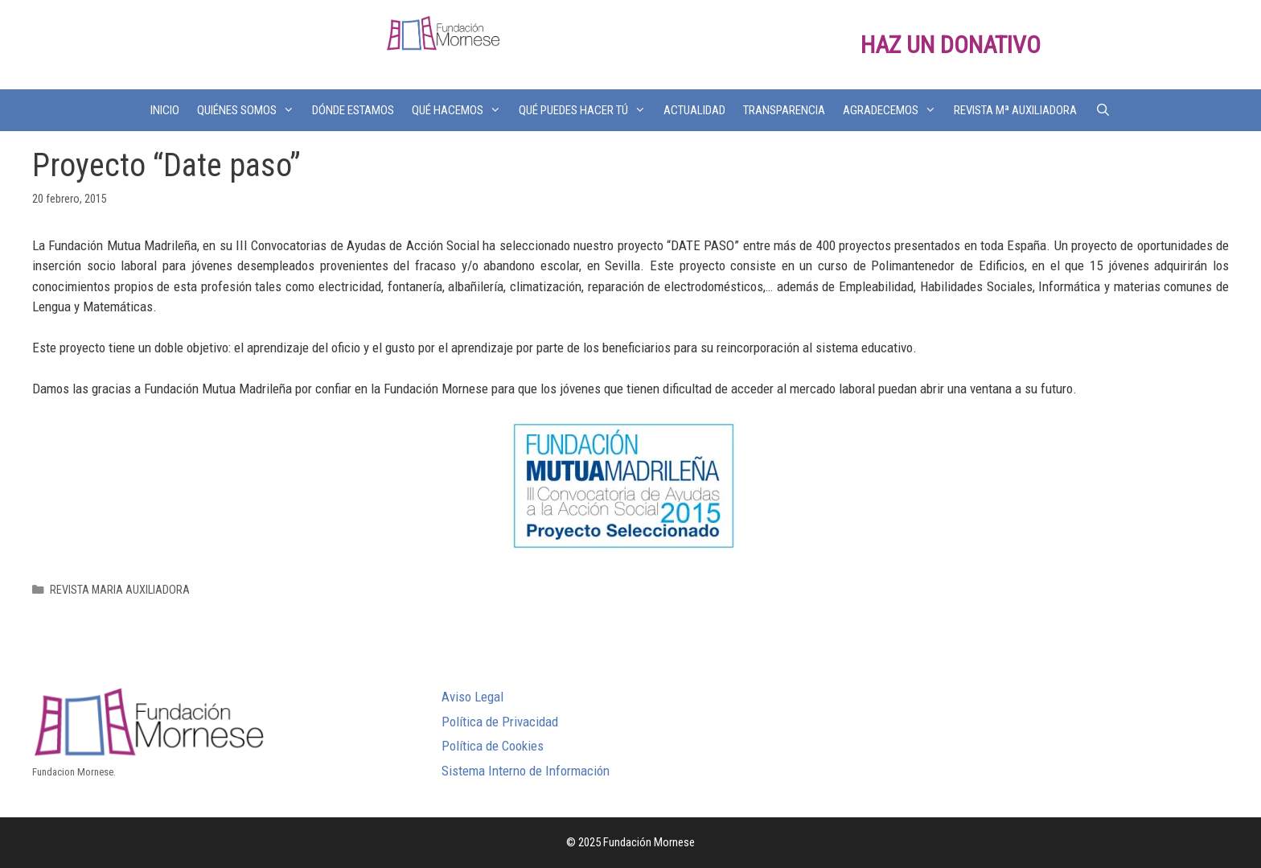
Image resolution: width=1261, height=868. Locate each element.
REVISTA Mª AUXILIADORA (1015, 110)
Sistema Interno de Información (526, 771)
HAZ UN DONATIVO (951, 45)
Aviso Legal (472, 697)
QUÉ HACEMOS (461, 110)
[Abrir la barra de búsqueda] (1102, 110)
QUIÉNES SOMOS (250, 110)
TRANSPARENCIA (784, 110)
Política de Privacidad (500, 722)
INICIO (164, 110)
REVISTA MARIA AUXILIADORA (120, 590)
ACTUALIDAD (694, 110)
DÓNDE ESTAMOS (353, 110)
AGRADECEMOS (894, 110)
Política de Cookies (493, 746)
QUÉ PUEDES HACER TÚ (587, 110)
